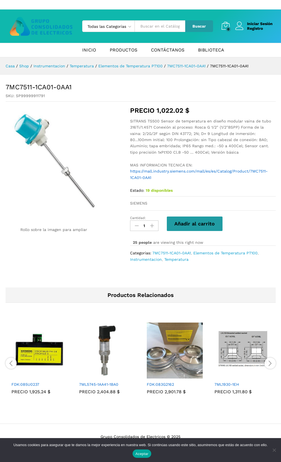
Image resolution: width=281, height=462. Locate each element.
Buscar (199, 26)
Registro (255, 28)
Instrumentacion (146, 259)
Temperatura (176, 259)
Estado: (137, 190)
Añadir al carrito (194, 224)
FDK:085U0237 (25, 384)
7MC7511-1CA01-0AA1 (171, 253)
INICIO (89, 50)
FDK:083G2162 (160, 384)
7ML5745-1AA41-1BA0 (98, 384)
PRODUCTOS (123, 50)
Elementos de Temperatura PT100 (225, 253)
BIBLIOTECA (211, 50)
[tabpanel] (39, 362)
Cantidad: (138, 218)
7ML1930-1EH (226, 384)
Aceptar (141, 454)
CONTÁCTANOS (167, 50)
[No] (274, 450)
